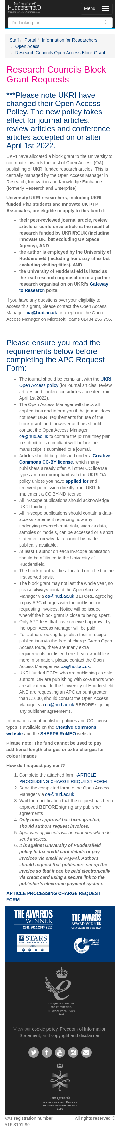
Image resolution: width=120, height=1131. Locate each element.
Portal (30, 39)
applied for (77, 481)
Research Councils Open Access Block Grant (60, 52)
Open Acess (27, 46)
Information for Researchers (70, 39)
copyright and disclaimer (75, 1035)
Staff (14, 39)
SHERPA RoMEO (58, 733)
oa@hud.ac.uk (42, 312)
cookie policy (44, 1029)
